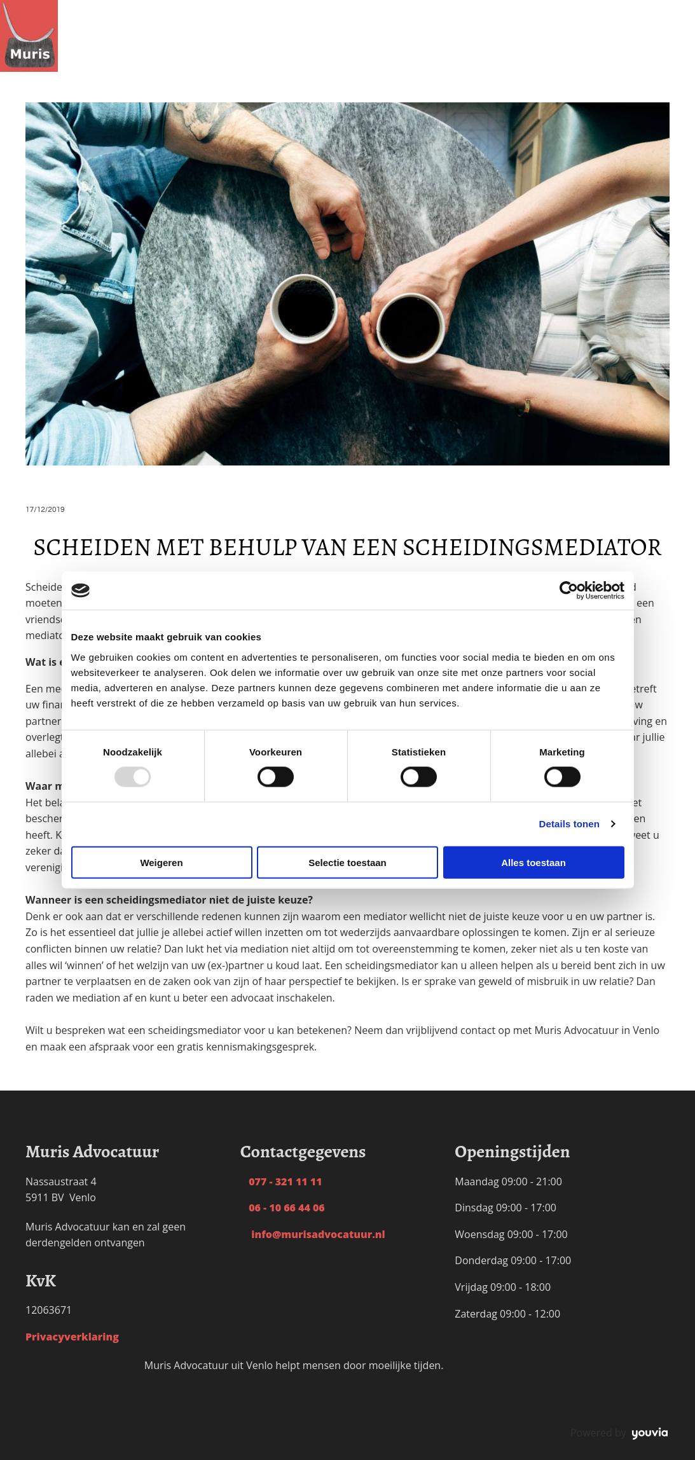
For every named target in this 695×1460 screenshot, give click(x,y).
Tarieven (330, 7)
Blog (462, 7)
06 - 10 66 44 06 (282, 1208)
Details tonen (569, 823)
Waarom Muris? (401, 7)
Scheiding (139, 7)
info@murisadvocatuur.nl (312, 1234)
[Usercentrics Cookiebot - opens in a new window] (568, 590)
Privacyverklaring (72, 1337)
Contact (502, 7)
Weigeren (161, 862)
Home (91, 7)
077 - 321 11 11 (281, 1181)
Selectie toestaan (347, 862)
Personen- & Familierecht (236, 7)
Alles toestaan (533, 862)
